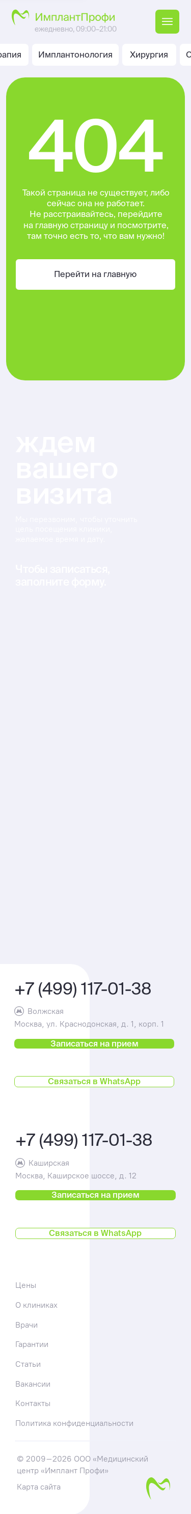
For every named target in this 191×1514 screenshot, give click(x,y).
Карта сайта (39, 1486)
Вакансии (32, 1384)
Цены (25, 1285)
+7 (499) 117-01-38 (83, 988)
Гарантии (31, 1344)
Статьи (28, 1364)
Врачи (26, 1324)
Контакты (32, 1403)
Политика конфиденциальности (74, 1423)
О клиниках (36, 1305)
